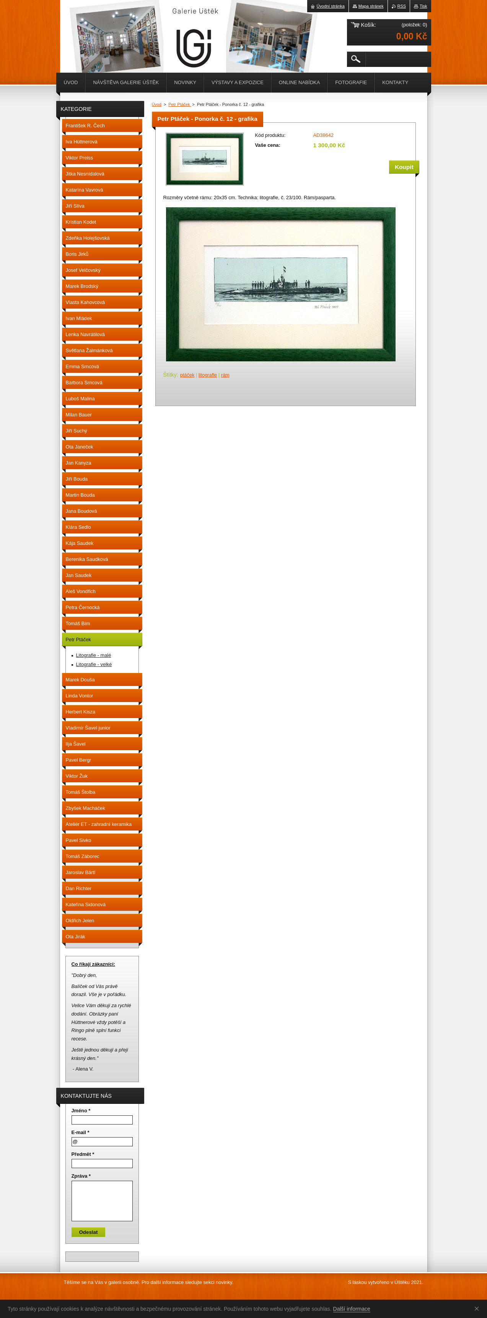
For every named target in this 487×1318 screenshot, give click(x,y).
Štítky (170, 375)
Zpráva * (81, 1176)
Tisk (423, 6)
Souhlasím (478, 1308)
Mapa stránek (371, 6)
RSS (401, 6)
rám (225, 375)
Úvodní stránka (331, 6)
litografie (208, 375)
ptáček (187, 375)
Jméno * (81, 1110)
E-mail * (81, 1132)
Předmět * (83, 1154)
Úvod (156, 104)
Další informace (351, 1309)
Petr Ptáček (179, 104)
